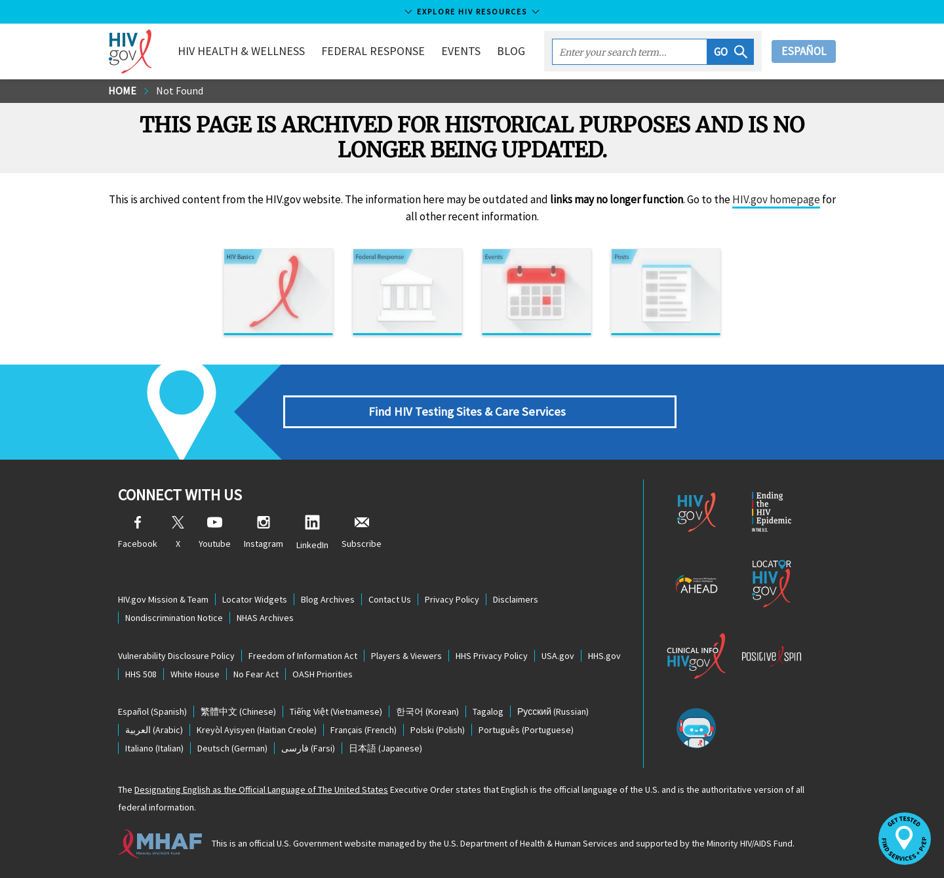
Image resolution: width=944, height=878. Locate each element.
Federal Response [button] (373, 50)
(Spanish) (152, 711)
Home (122, 90)
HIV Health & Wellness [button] (241, 50)
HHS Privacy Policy (492, 656)
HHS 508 (141, 674)
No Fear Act (256, 674)
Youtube (215, 532)
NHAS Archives (265, 618)
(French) (363, 730)
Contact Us (389, 599)
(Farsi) (308, 748)
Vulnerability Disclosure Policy (176, 656)
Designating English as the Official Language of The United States (261, 789)
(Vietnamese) (336, 711)
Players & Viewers (406, 656)
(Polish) (437, 730)
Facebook (137, 532)
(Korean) (427, 711)
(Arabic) (154, 730)
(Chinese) (238, 711)
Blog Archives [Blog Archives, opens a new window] (328, 599)
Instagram (263, 532)
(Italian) (154, 748)
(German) (232, 748)
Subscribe (362, 532)
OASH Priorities (322, 674)
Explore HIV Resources (472, 11)
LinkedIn (312, 533)
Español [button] (803, 51)
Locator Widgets (254, 599)
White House (195, 674)
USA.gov (557, 656)
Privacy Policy (452, 599)
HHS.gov (604, 656)
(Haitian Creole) (257, 730)
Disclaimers (515, 599)
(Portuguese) (526, 730)
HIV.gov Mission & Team (163, 599)
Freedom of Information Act (302, 656)
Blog (511, 50)
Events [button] (461, 50)
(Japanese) (385, 748)
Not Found (179, 90)
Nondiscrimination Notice (174, 618)
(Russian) (553, 711)
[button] (730, 52)
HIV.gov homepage (776, 199)
